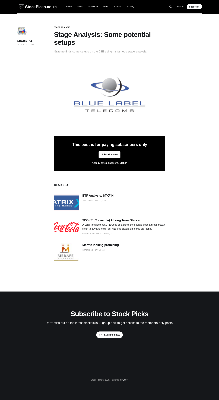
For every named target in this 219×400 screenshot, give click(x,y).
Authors (117, 6)
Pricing (79, 6)
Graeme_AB (25, 40)
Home (69, 6)
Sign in (180, 6)
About (105, 6)
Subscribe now (109, 154)
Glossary (130, 6)
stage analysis (62, 27)
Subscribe (194, 7)
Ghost (125, 380)
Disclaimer (93, 6)
